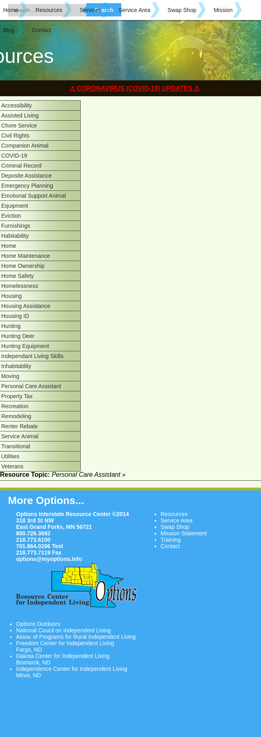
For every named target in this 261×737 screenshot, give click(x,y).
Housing (11, 296)
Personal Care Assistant (31, 386)
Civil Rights (15, 135)
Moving (10, 376)
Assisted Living (20, 115)
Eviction (11, 216)
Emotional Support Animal (33, 195)
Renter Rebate (19, 426)
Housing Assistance (25, 306)
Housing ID (15, 316)
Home (10, 10)
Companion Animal (25, 145)
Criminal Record (21, 165)
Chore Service (19, 125)
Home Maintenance (25, 256)
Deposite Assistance (26, 175)
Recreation (15, 406)
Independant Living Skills (32, 356)
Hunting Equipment (25, 346)
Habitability (15, 236)
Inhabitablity (16, 366)
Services (90, 10)
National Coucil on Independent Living (63, 630)
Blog (8, 30)
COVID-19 (14, 155)
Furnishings (15, 226)
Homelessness (19, 286)
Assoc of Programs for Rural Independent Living (76, 637)
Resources (48, 10)
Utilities (10, 456)
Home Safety (17, 276)
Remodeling (16, 416)
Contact (41, 30)
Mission (223, 10)
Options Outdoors (38, 624)
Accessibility (16, 105)
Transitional (15, 446)
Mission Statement (184, 533)
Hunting (10, 326)
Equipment (14, 205)
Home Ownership (23, 266)
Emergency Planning (27, 185)
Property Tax (17, 396)
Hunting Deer (18, 336)
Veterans (12, 466)
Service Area (134, 10)
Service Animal (20, 436)
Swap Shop (181, 10)
